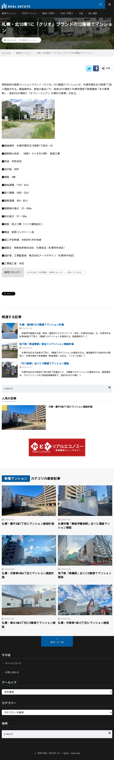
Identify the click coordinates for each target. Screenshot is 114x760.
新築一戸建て (48, 13)
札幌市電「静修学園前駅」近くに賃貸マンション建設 (84, 525)
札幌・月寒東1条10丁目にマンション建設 (83, 623)
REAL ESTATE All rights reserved (61, 753)
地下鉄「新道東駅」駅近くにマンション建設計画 (46, 344)
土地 (81, 13)
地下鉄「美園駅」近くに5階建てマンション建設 (84, 575)
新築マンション (9, 13)
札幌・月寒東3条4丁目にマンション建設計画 (28, 575)
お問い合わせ (12, 672)
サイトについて (13, 663)
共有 (106, 68)
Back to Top (57, 642)
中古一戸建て (67, 13)
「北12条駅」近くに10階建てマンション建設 (44, 363)
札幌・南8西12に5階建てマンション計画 (41, 324)
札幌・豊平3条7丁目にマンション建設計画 (70, 407)
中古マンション (29, 13)
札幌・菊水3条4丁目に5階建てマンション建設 (29, 625)
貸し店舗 (92, 13)
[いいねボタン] (13, 272)
